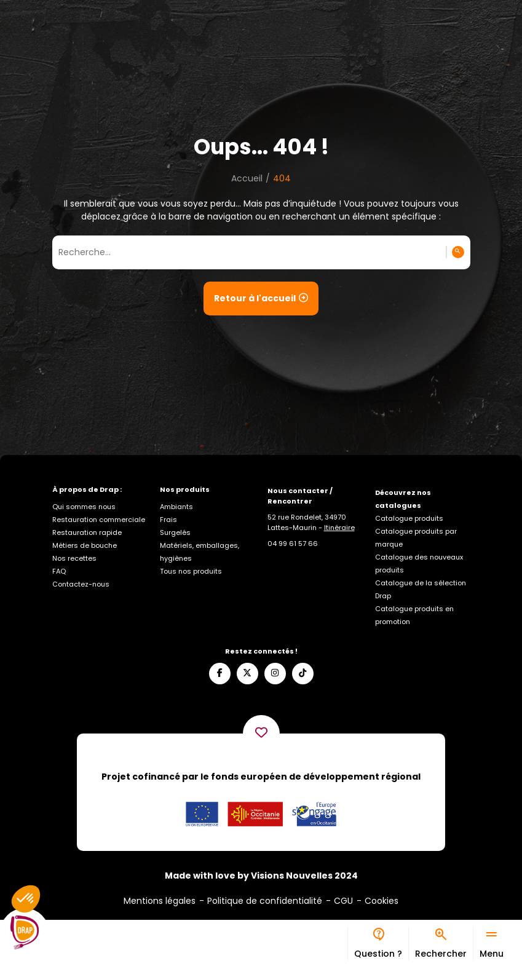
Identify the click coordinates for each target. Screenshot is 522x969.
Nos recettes (74, 558)
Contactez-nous (80, 584)
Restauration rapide (87, 532)
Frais (168, 519)
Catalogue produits (409, 518)
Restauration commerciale (98, 519)
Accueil (247, 178)
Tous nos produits (191, 571)
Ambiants (176, 507)
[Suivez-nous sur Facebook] (220, 673)
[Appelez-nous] (292, 543)
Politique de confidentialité (264, 901)
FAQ (59, 571)
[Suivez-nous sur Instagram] (275, 673)
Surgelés (175, 532)
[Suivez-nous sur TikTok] (303, 673)
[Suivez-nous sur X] (247, 673)
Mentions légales (160, 901)
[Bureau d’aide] (377, 943)
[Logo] (24, 932)
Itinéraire (339, 527)
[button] (26, 899)
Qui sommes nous (84, 507)
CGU (343, 901)
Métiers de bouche (84, 545)
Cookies (381, 901)
